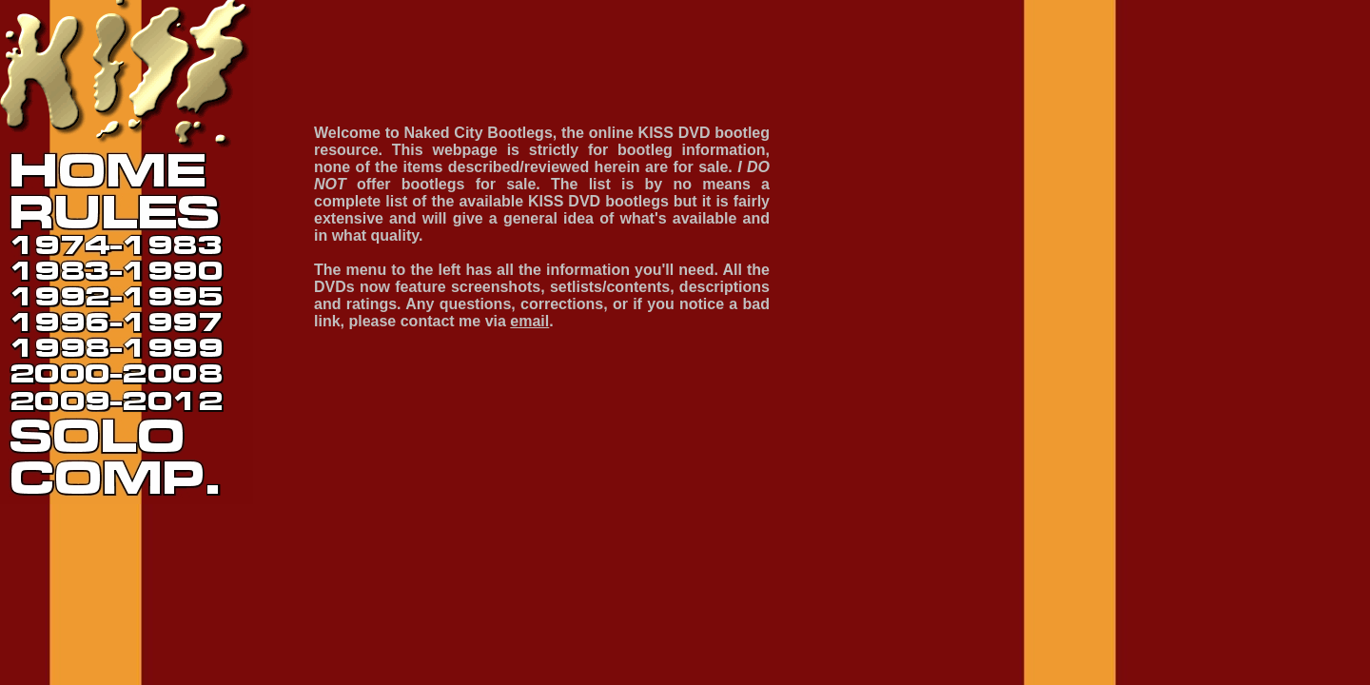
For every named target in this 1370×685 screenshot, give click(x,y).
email (529, 321)
